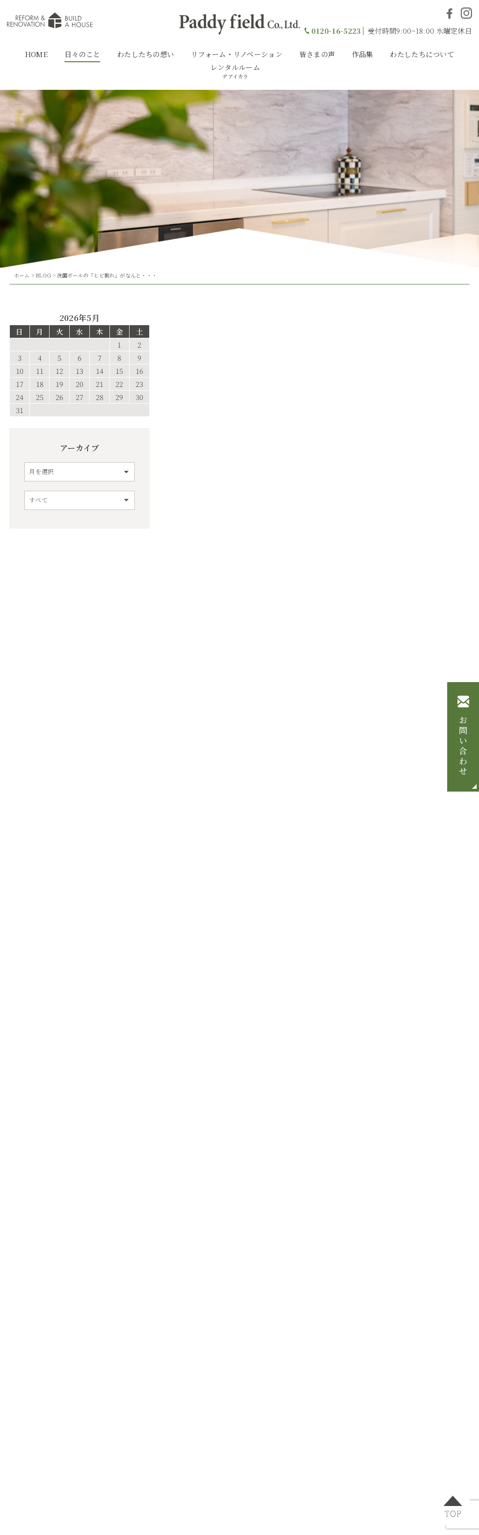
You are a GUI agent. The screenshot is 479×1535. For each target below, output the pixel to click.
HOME (36, 54)
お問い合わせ (463, 746)
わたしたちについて (422, 54)
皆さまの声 (317, 54)
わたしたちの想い (145, 54)
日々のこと (83, 54)
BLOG (43, 275)
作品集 (362, 54)
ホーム (22, 275)
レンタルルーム (235, 71)
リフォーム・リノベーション (237, 54)
